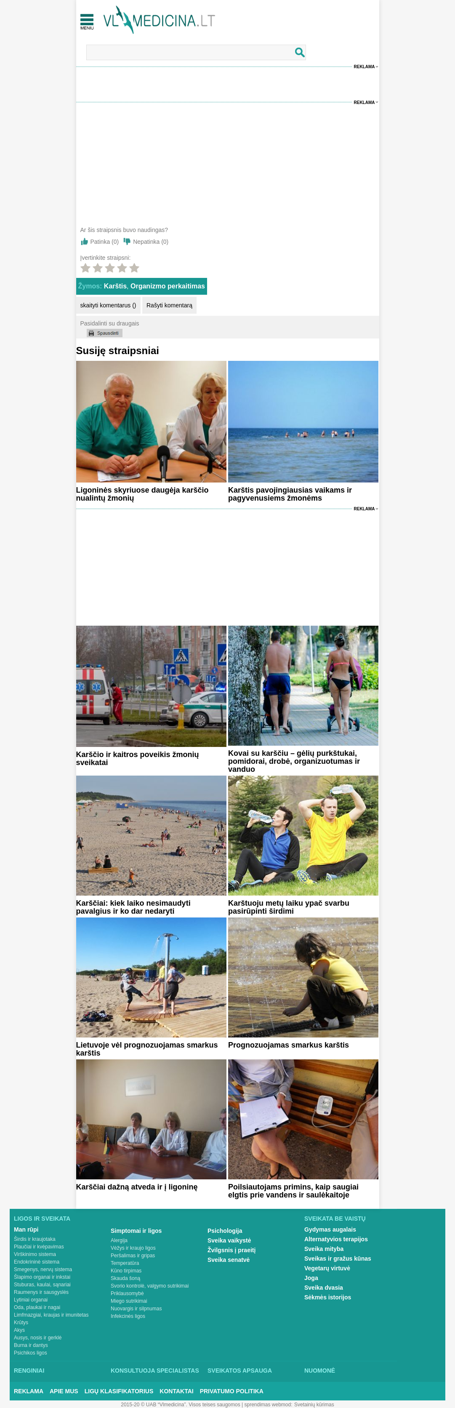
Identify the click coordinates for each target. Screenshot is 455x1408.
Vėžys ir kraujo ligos (133, 1248)
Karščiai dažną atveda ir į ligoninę (137, 1187)
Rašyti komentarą (169, 305)
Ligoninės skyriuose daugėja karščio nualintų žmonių (142, 494)
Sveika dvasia (323, 1287)
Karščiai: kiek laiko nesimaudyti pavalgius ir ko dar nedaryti (133, 907)
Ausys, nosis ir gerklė (37, 1338)
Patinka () (104, 241)
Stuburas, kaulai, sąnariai (42, 1285)
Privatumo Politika (231, 1391)
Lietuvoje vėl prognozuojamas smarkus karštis (147, 1049)
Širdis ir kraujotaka (35, 1239)
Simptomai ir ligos (136, 1230)
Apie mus (64, 1391)
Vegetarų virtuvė (327, 1268)
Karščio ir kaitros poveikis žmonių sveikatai (137, 758)
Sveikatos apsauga (240, 1370)
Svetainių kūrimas (314, 1405)
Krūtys (21, 1322)
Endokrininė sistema (36, 1262)
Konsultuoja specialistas (155, 1370)
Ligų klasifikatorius (119, 1391)
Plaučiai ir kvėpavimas (39, 1247)
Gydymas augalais (330, 1229)
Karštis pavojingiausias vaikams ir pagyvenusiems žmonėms (290, 494)
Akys (19, 1330)
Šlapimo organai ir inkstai (42, 1277)
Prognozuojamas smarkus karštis (288, 1045)
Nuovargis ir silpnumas (136, 1309)
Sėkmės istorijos (327, 1297)
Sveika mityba (323, 1248)
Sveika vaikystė (229, 1240)
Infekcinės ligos (128, 1316)
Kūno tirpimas (126, 1271)
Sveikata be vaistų (335, 1218)
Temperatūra (125, 1263)
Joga (311, 1278)
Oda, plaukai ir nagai (37, 1307)
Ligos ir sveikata (42, 1218)
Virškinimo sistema (35, 1254)
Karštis (115, 286)
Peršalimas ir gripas (133, 1256)
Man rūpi (26, 1229)
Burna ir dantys (31, 1345)
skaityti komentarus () (108, 305)
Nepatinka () (150, 241)
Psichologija (225, 1230)
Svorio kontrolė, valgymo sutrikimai (150, 1286)
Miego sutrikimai (129, 1301)
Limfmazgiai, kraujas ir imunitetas (51, 1315)
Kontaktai (176, 1391)
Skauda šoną (125, 1278)
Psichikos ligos (30, 1353)
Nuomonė (319, 1370)
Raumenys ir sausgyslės (41, 1292)
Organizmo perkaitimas (167, 286)
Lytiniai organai (31, 1300)
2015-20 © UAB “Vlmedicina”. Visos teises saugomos (180, 1405)
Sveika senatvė (229, 1259)
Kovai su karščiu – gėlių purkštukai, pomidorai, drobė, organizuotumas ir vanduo (294, 761)
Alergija (119, 1240)
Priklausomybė (127, 1293)
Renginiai (29, 1370)
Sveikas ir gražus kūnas (337, 1258)
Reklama (364, 66)
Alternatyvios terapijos (336, 1239)
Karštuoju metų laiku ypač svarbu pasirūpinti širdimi (288, 907)
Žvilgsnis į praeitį (231, 1250)
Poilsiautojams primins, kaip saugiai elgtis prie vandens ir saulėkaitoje (293, 1191)
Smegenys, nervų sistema (43, 1269)
